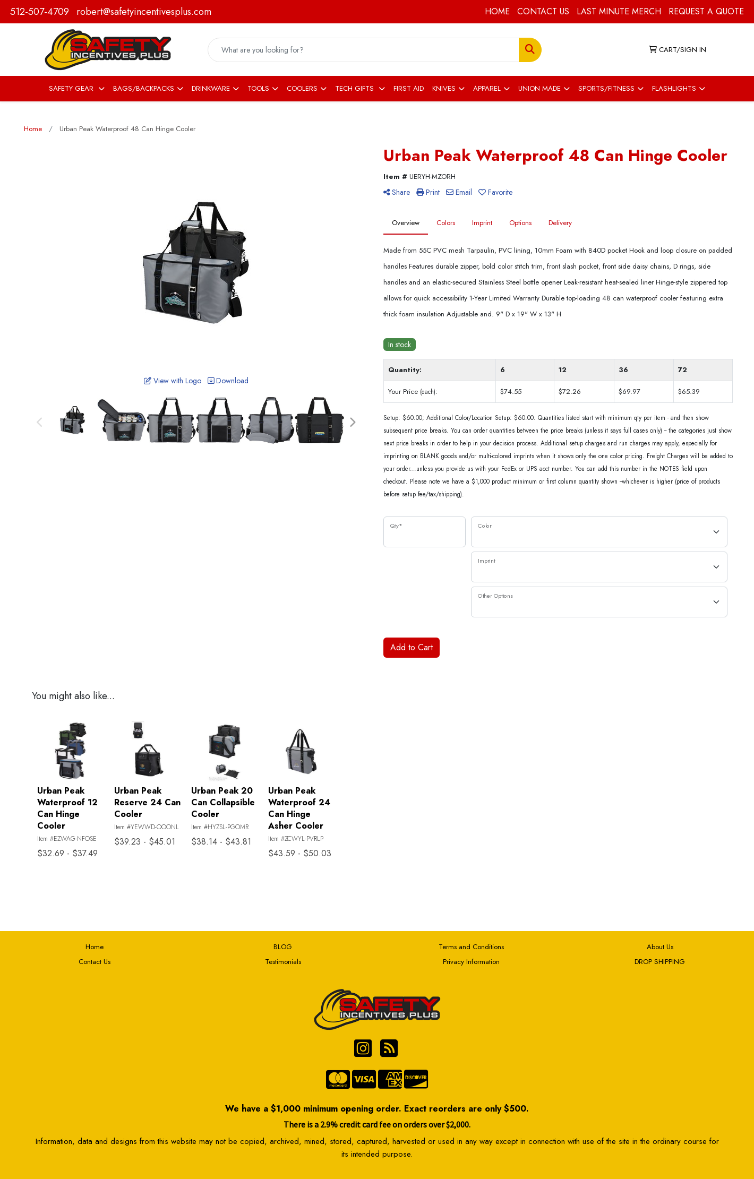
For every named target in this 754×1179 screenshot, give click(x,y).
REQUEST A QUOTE (706, 11)
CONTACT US (543, 11)
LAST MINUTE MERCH (619, 11)
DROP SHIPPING (660, 962)
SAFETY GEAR (72, 88)
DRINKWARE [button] (211, 88)
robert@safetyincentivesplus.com (143, 12)
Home (94, 947)
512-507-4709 (39, 12)
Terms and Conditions (471, 947)
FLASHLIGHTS (674, 88)
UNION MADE (539, 88)
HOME (497, 11)
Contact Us (94, 962)
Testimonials (283, 962)
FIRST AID (408, 88)
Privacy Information (471, 962)
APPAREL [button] (487, 88)
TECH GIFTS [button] (355, 88)
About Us (660, 947)
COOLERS (302, 88)
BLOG (282, 947)
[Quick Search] (363, 50)
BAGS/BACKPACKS (143, 88)
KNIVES (444, 88)
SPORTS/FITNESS (606, 88)
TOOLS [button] (258, 88)
